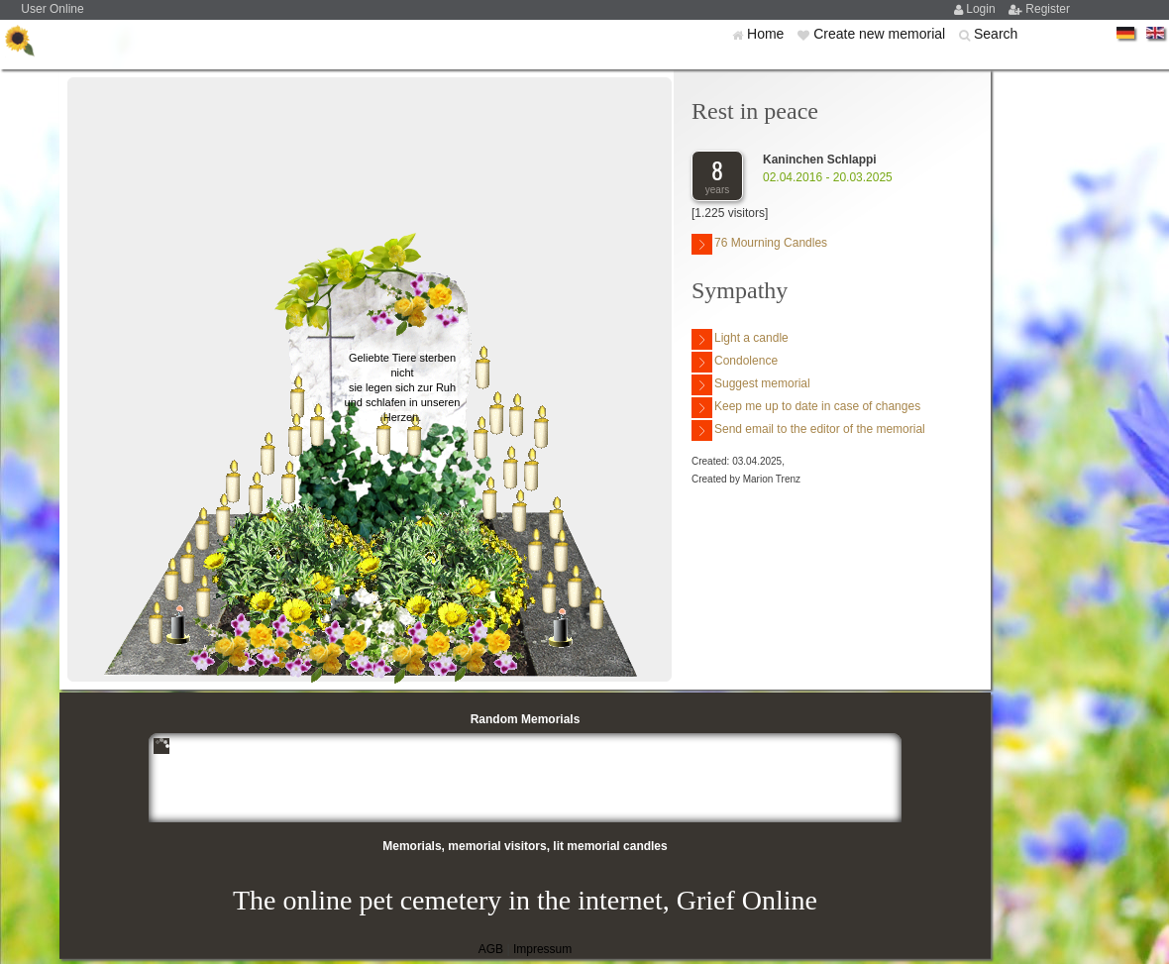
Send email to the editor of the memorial (808, 430)
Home (767, 34)
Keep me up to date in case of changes (805, 407)
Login (982, 9)
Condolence (734, 362)
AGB (490, 949)
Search (995, 34)
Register (1047, 9)
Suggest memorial (750, 385)
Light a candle (740, 339)
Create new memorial (881, 34)
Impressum (542, 949)
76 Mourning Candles (759, 244)
